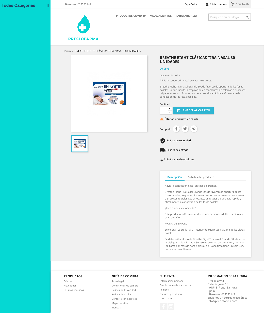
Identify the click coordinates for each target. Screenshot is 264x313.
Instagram (149, 306)
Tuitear (163, 128)
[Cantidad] (142, 110)
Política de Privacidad (102, 290)
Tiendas (94, 307)
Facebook (141, 306)
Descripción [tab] (152, 177)
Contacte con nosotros (102, 298)
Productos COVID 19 (109, 16)
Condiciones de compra (103, 285)
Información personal (150, 280)
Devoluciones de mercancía (153, 285)
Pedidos (142, 289)
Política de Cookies (100, 294)
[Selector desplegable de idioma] (169, 5)
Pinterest (172, 128)
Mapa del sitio (98, 303)
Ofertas (46, 281)
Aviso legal (96, 281)
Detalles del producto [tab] (179, 177)
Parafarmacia (164, 16)
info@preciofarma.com (200, 301)
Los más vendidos (52, 290)
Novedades (48, 285)
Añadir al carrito (171, 110)
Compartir (154, 128)
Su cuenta (145, 276)
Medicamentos (139, 16)
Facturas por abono (149, 294)
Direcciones (144, 298)
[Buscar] (208, 17)
